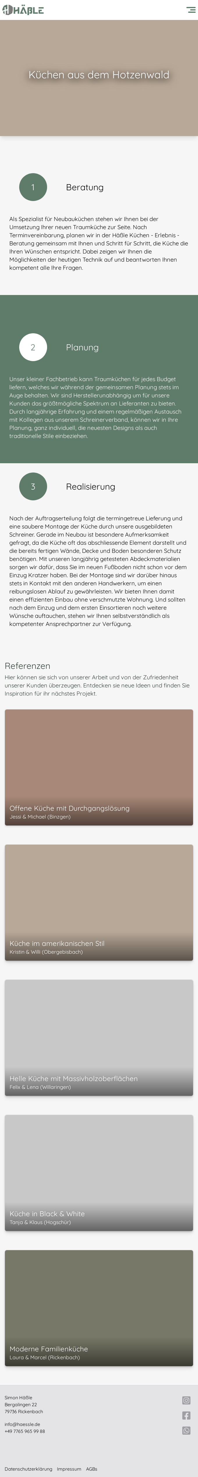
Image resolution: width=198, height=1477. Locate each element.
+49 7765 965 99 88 (25, 1431)
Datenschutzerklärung (28, 1469)
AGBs (91, 1469)
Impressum (69, 1469)
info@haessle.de (22, 1424)
